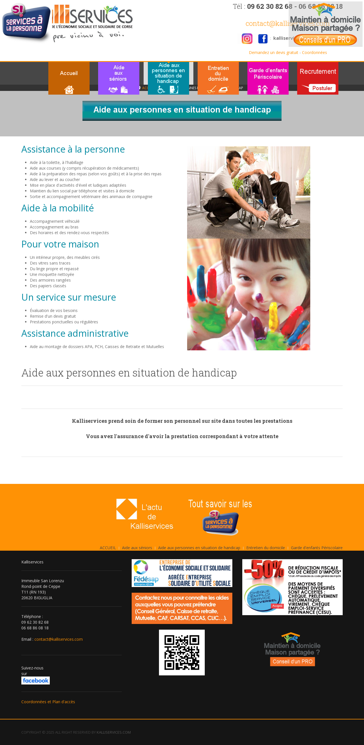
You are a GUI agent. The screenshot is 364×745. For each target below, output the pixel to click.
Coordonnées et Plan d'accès (48, 701)
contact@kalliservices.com (288, 23)
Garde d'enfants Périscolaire (317, 547)
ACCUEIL (108, 547)
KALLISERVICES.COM (114, 732)
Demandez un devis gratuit (273, 52)
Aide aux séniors (137, 547)
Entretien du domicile (265, 547)
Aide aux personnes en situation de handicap (199, 547)
